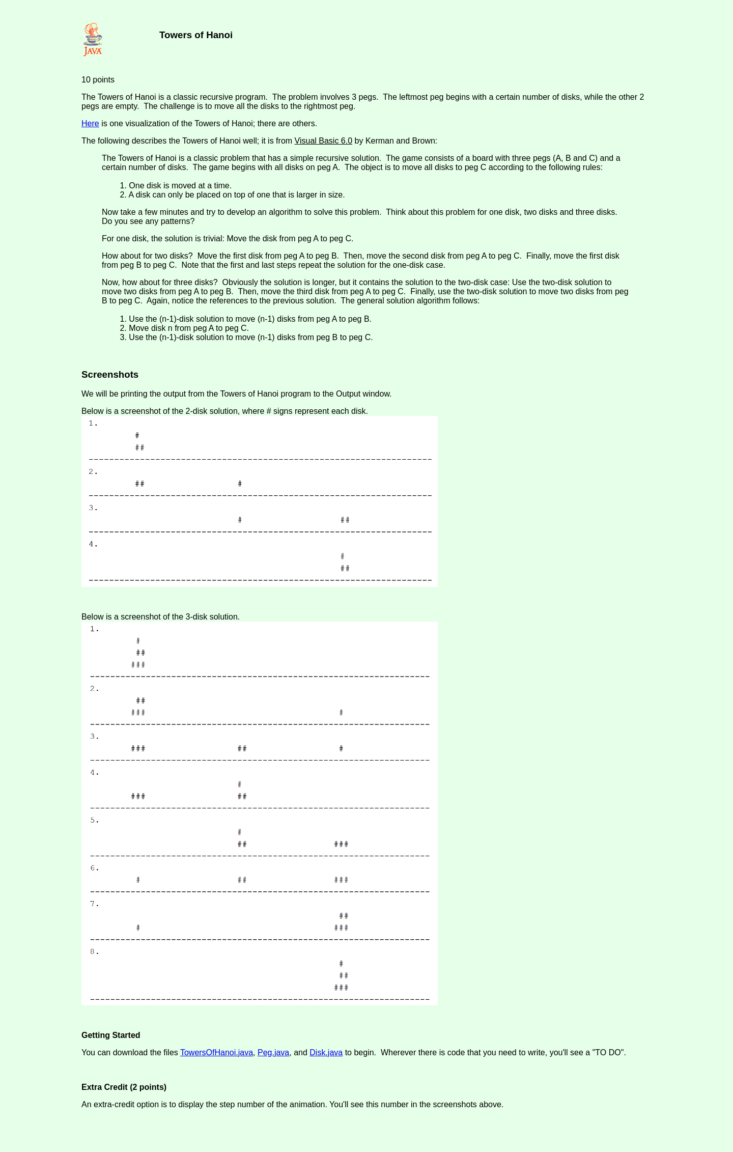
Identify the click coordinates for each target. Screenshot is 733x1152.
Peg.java (273, 1052)
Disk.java (326, 1052)
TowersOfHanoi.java (216, 1052)
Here (90, 123)
